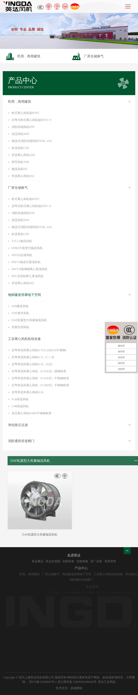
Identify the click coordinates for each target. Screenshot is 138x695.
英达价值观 (64, 561)
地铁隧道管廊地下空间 (24, 295)
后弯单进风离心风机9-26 (27, 392)
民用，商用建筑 (19, 101)
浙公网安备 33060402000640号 (77, 681)
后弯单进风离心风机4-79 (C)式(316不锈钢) (39, 350)
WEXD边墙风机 (22, 255)
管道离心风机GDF (23, 155)
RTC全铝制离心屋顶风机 (28, 276)
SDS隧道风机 (20, 306)
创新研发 (80, 561)
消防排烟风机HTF (23, 126)
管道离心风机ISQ (23, 176)
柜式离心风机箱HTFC (26, 112)
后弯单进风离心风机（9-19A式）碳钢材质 (39, 371)
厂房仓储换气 (18, 188)
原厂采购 (108, 561)
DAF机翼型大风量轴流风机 (29, 320)
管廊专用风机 (20, 327)
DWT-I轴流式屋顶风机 (26, 262)
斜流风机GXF (20, 148)
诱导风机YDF (20, 162)
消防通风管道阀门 (21, 441)
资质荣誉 (122, 561)
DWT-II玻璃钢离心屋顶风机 (29, 269)
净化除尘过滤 (18, 425)
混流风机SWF (20, 133)
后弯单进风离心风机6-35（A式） (33, 364)
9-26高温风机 (20, 399)
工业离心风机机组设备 (24, 339)
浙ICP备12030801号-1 (43, 681)
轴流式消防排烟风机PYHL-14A (32, 141)
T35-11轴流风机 (22, 241)
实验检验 (94, 561)
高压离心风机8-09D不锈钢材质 (31, 413)
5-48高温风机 (20, 406)
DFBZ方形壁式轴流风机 (27, 248)
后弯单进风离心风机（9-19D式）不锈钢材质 (40, 385)
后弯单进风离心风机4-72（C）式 (33, 357)
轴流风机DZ (19, 169)
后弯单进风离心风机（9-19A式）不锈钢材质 (40, 378)
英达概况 (49, 561)
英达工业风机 (107, 681)
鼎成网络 (76, 688)
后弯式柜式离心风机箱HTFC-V (32, 119)
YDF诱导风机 (20, 313)
